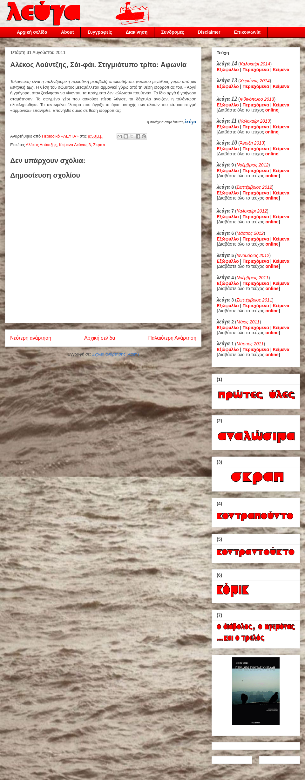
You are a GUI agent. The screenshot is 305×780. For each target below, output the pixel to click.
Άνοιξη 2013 (252, 143)
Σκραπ (99, 144)
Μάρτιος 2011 (250, 343)
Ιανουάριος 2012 (253, 255)
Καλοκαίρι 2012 (252, 211)
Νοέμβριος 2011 (252, 277)
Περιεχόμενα (255, 69)
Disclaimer (209, 32)
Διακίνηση (137, 32)
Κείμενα (281, 69)
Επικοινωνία (247, 32)
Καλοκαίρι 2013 (255, 121)
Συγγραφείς (99, 32)
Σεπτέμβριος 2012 (254, 187)
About (67, 32)
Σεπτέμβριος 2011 (254, 299)
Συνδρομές (172, 32)
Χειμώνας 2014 (255, 80)
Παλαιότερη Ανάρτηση (172, 338)
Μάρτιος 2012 (250, 233)
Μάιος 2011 (248, 321)
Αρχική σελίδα (32, 32)
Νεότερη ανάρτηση (30, 338)
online (272, 175)
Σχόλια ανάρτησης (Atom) (115, 354)
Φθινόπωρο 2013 (257, 99)
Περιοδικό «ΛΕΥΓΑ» (61, 136)
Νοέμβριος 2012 (252, 164)
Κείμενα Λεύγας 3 (75, 144)
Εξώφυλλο (228, 69)
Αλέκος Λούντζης (41, 144)
